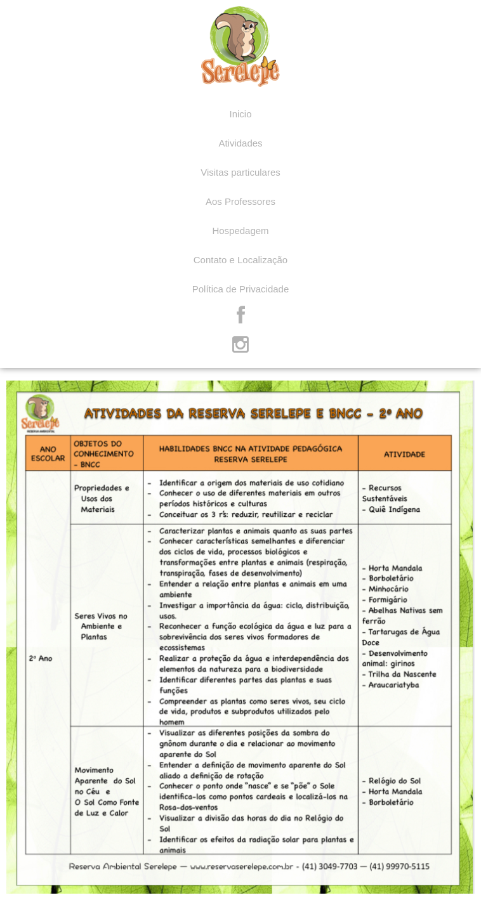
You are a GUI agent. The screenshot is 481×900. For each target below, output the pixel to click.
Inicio (240, 113)
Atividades (240, 143)
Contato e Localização (240, 259)
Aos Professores (240, 201)
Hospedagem (240, 230)
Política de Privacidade (240, 289)
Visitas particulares (240, 172)
